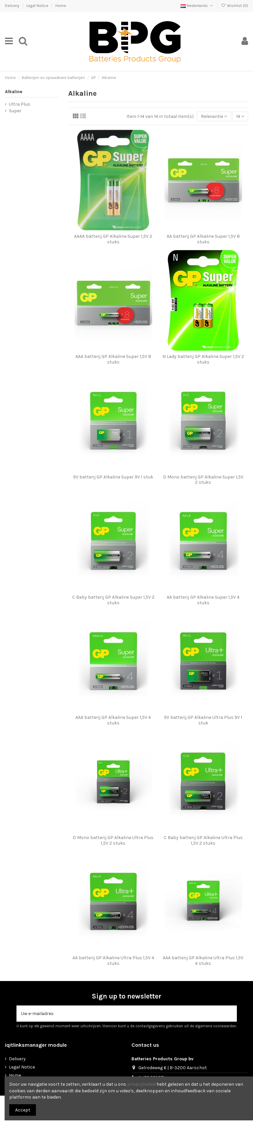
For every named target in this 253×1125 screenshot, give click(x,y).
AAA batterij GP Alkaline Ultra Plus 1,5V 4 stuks (203, 960)
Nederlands (197, 5)
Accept (22, 1110)
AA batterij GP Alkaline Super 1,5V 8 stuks (203, 239)
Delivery (12, 5)
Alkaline (13, 91)
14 (240, 116)
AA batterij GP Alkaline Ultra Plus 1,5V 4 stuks (113, 960)
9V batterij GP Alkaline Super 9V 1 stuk (113, 477)
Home (60, 5)
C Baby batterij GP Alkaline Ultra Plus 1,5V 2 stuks (203, 840)
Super (15, 111)
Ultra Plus (19, 104)
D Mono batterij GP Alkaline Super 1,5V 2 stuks (203, 479)
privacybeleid (141, 1084)
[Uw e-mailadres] (119, 1013)
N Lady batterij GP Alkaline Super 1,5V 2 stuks (203, 359)
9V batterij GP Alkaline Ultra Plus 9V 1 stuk (203, 720)
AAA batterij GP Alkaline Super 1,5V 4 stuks (113, 720)
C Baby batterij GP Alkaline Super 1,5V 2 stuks (113, 600)
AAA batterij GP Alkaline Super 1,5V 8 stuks (113, 359)
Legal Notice (37, 5)
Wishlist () (234, 5)
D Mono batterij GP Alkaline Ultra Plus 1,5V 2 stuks (113, 840)
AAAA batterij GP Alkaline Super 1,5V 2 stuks (113, 239)
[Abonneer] (230, 1013)
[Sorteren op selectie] (214, 116)
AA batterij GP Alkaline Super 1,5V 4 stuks (203, 600)
